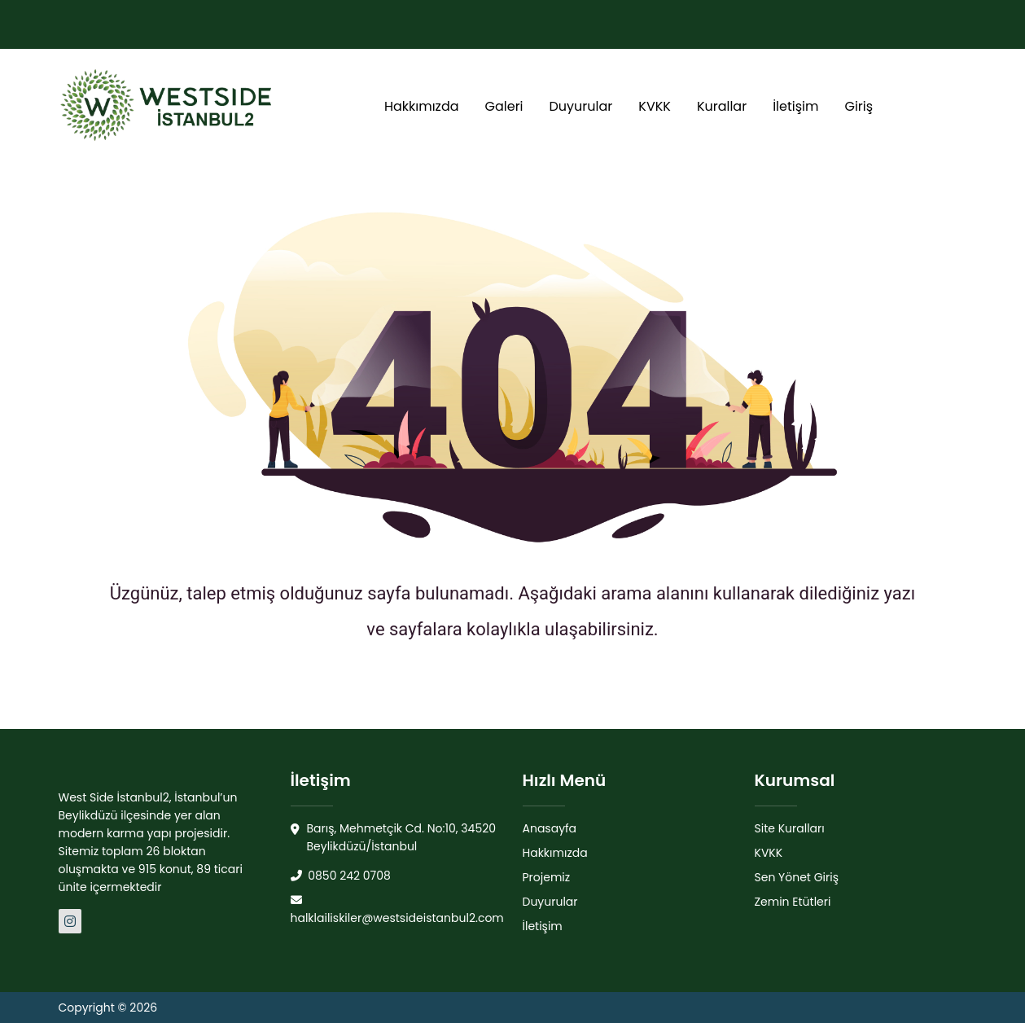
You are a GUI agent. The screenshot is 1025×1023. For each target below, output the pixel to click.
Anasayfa (550, 828)
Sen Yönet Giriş (797, 877)
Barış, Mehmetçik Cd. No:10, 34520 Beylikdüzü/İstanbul (394, 837)
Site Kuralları (790, 828)
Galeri (504, 106)
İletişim (795, 106)
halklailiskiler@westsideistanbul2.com (397, 910)
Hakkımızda (421, 106)
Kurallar (722, 106)
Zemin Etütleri (793, 901)
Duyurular (581, 106)
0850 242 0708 (341, 875)
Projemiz (547, 877)
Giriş (858, 106)
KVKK (654, 106)
